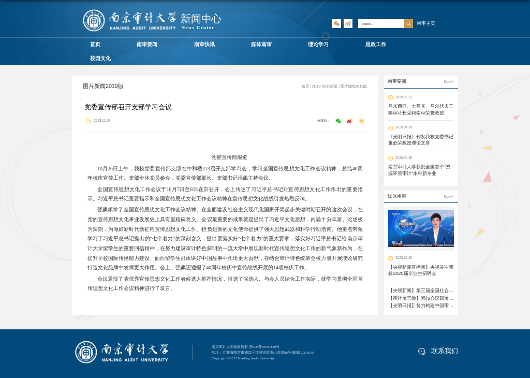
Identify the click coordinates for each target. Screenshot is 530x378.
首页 (95, 44)
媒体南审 (261, 44)
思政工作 (375, 44)
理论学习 (318, 44)
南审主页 (426, 23)
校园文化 (100, 58)
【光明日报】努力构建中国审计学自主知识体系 (437, 305)
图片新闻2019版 (354, 86)
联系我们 (438, 351)
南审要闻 (147, 44)
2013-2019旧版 (325, 86)
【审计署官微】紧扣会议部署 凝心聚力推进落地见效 (442, 298)
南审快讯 (204, 44)
